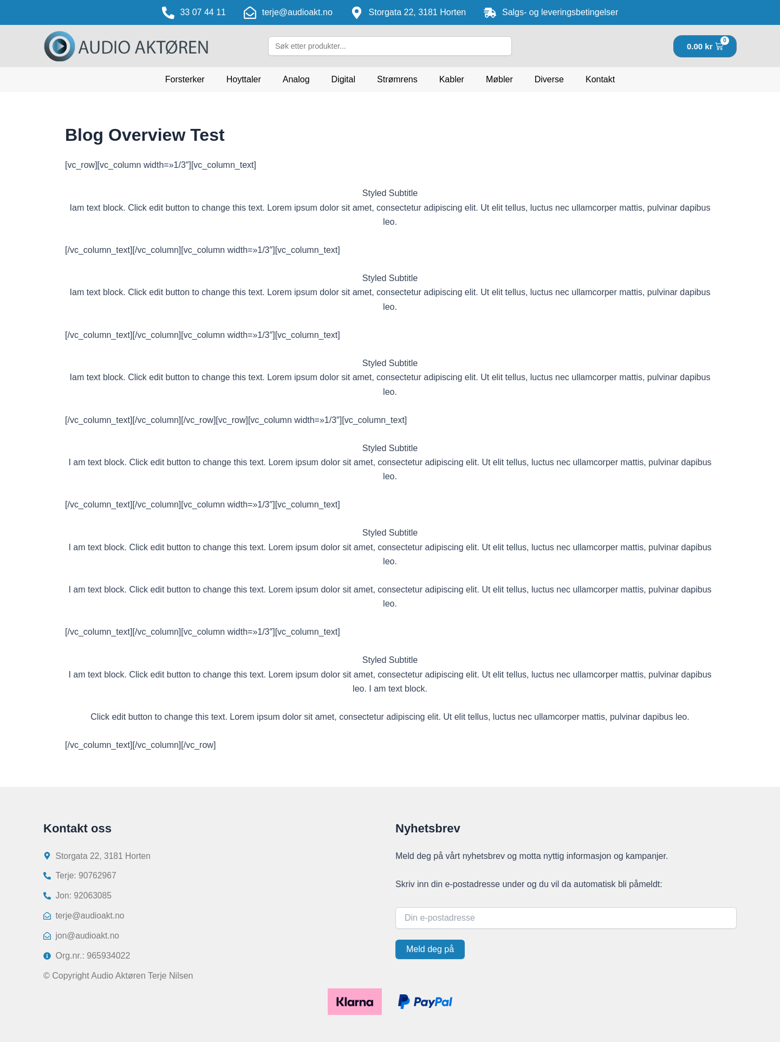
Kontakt (600, 79)
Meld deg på (430, 947)
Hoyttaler (243, 79)
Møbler (499, 79)
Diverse (549, 79)
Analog (296, 79)
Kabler (451, 79)
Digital (343, 79)
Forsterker (185, 79)
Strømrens (397, 79)
